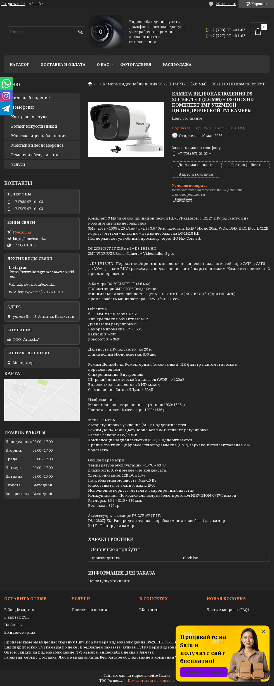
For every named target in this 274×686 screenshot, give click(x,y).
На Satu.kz (13, 624)
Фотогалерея (135, 64)
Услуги (18, 164)
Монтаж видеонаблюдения (39, 135)
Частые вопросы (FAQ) (228, 609)
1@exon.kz (22, 232)
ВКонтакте (149, 609)
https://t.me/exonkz (29, 238)
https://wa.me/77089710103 (40, 292)
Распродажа (177, 64)
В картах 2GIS (17, 617)
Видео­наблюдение (30, 97)
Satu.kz (165, 675)
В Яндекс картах (20, 632)
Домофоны (22, 107)
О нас (103, 64)
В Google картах (19, 609)
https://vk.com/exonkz (35, 284)
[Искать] (80, 32)
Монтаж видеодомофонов (37, 145)
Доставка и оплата (63, 64)
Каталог (19, 64)
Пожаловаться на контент (151, 680)
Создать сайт (13, 4)
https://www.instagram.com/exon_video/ (42, 274)
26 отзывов (226, 3)
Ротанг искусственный (34, 126)
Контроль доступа (29, 116)
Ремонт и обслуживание (36, 154)
